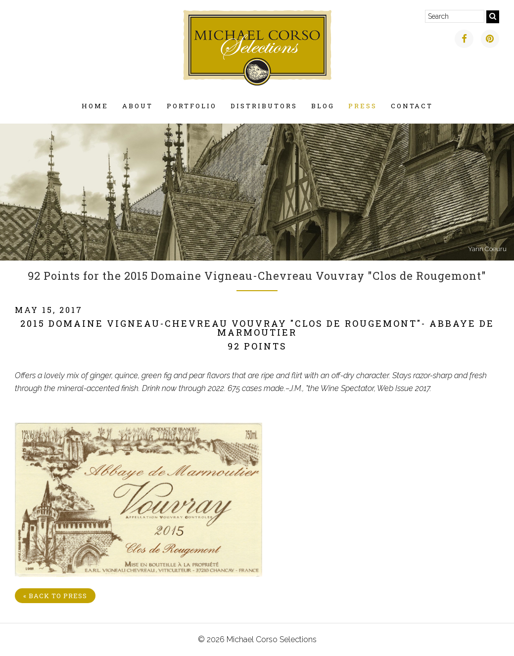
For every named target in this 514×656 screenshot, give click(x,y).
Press (362, 105)
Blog (322, 105)
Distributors (264, 105)
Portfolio (192, 105)
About (137, 105)
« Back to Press (55, 595)
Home (95, 105)
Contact (412, 105)
